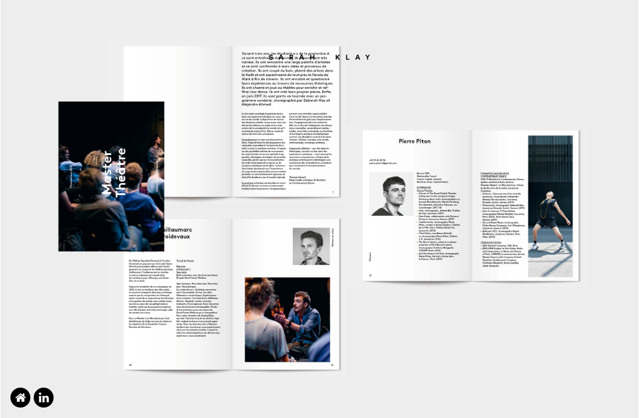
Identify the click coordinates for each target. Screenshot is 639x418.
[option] (319, 209)
